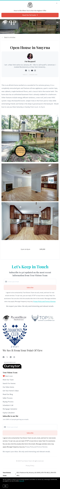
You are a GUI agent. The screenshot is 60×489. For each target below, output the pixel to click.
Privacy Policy (30, 465)
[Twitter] (7, 357)
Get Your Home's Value (11, 391)
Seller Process (8, 398)
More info (21, 481)
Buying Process (8, 402)
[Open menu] (57, 22)
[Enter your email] (32, 281)
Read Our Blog (8, 394)
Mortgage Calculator (10, 409)
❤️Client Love (8, 376)
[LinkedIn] (10, 357)
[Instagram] (14, 357)
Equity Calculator (9, 413)
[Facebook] (3, 357)
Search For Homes (9, 383)
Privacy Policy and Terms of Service (44, 301)
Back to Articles (9, 37)
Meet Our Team (8, 380)
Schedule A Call (8, 405)
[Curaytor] (12, 368)
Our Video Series (8, 387)
